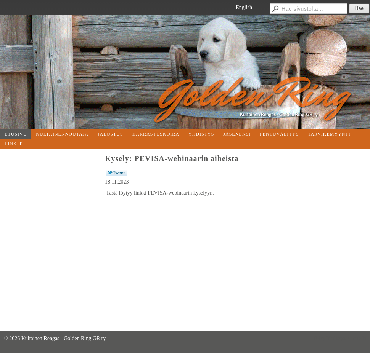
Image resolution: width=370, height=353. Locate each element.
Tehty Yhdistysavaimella (339, 338)
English (244, 7)
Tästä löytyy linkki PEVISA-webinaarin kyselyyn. (160, 193)
